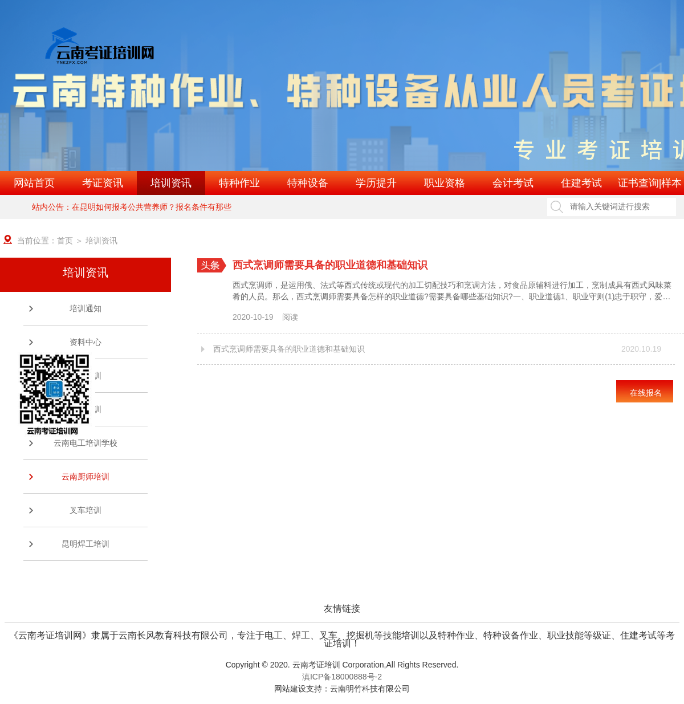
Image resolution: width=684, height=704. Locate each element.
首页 (65, 240)
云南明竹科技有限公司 (370, 688)
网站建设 (290, 688)
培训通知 (85, 308)
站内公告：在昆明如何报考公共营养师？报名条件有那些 (131, 206)
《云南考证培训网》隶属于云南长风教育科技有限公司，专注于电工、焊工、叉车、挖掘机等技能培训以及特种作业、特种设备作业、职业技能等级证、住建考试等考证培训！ (342, 636)
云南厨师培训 (85, 476)
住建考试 (581, 183)
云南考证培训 (316, 664)
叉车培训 (85, 510)
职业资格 (444, 183)
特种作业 (239, 183)
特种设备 (307, 183)
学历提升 (376, 183)
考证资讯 (102, 183)
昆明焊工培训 (85, 543)
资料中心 (85, 342)
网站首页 (34, 183)
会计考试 (513, 183)
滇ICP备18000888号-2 (342, 676)
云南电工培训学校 (85, 442)
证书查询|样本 (650, 183)
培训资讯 (171, 183)
